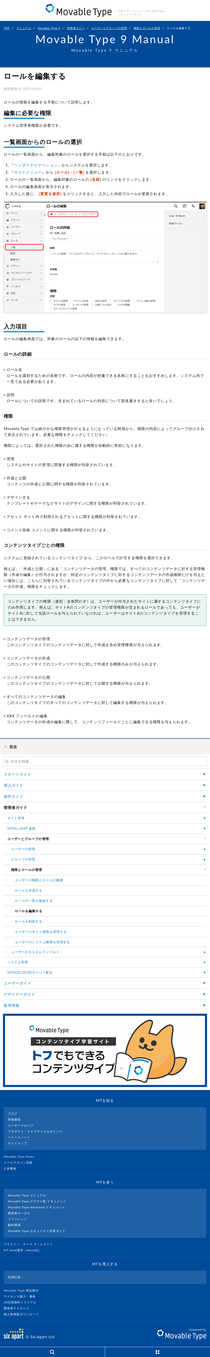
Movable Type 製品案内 (23, 1290)
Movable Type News (21, 1156)
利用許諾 (14, 1277)
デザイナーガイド (19, 994)
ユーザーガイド (17, 983)
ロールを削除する (28, 921)
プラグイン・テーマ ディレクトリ (30, 1244)
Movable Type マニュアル (27, 1195)
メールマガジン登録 (20, 1162)
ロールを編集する (179, 28)
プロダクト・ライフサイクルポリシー (35, 1131)
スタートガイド (17, 774)
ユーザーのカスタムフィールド (35, 952)
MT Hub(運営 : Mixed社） (25, 1250)
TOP (7, 28)
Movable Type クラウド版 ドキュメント (37, 1201)
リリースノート (19, 1137)
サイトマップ (17, 1143)
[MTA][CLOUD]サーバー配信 (30, 972)
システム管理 (17, 962)
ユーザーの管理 (23, 849)
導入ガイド (13, 785)
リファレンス (17, 1219)
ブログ (12, 1113)
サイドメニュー (28, 172)
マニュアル (23, 28)
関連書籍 (14, 1119)
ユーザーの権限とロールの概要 (39, 880)
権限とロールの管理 (147, 28)
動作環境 (14, 1225)
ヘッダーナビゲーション (36, 165)
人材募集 (12, 1168)
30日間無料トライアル (22, 1302)
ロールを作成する (28, 890)
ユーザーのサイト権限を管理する (41, 932)
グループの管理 (23, 859)
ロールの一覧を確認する (34, 901)
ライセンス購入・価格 (22, 1296)
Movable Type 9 (49, 28)
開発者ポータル (19, 1213)
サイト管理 (16, 818)
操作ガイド (13, 796)
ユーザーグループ (20, 1125)
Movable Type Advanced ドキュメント (36, 1207)
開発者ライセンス (18, 1308)
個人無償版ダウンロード (23, 1314)
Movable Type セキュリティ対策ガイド (36, 1231)
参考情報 (11, 1005)
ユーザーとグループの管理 (109, 28)
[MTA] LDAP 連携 (21, 828)
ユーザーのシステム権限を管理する (42, 942)
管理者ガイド (76, 28)
